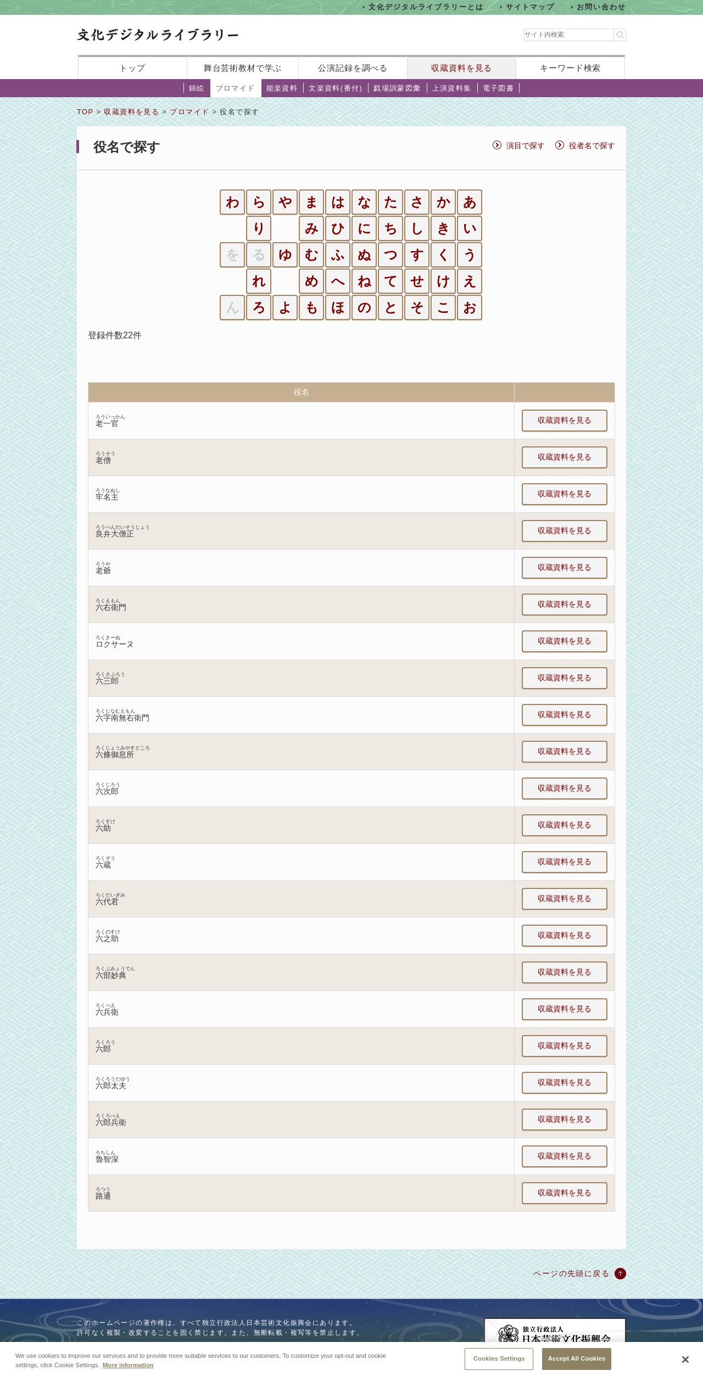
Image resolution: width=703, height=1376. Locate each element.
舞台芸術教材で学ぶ (243, 67)
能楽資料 (282, 88)
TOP (85, 112)
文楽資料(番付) (335, 88)
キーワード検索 (570, 67)
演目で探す (525, 145)
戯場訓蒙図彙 (397, 88)
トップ (132, 67)
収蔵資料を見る (461, 67)
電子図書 (499, 88)
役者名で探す (592, 145)
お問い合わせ (601, 7)
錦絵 (197, 88)
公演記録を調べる (353, 67)
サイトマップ (530, 7)
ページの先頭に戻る (571, 1273)
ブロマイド (235, 88)
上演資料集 (452, 88)
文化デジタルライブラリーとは (426, 7)
